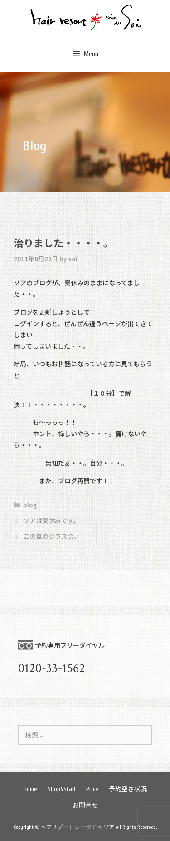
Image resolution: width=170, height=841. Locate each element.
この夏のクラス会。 (51, 536)
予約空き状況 (128, 788)
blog (30, 504)
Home (30, 789)
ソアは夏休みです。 (51, 520)
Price (92, 789)
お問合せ (85, 805)
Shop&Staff (62, 789)
